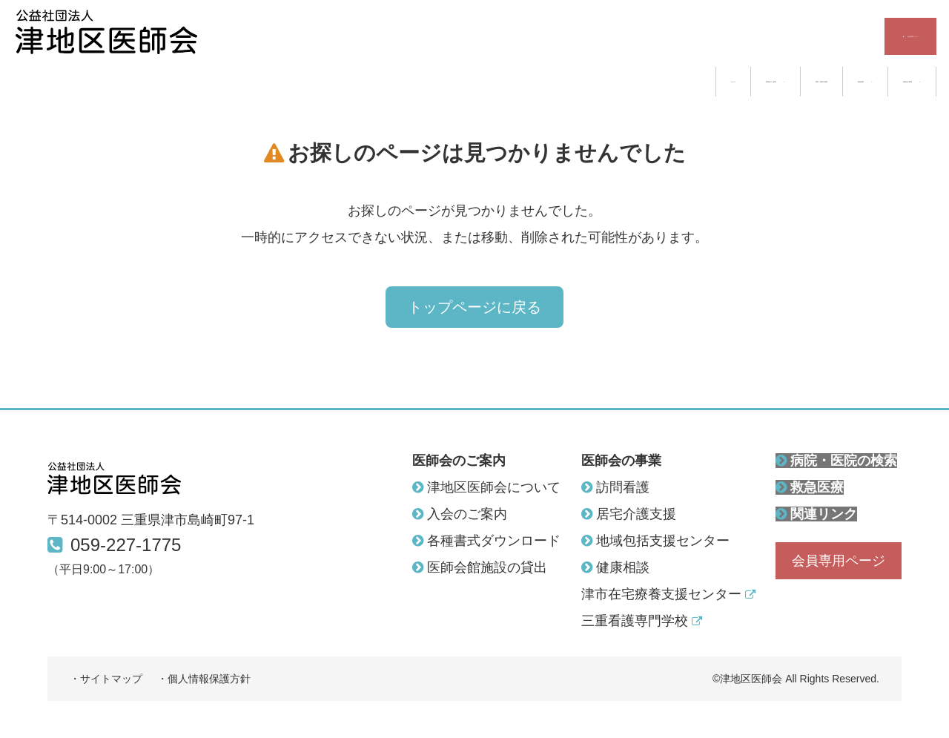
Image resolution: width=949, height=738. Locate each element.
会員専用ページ (865, 36)
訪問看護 (615, 487)
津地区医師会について (486, 487)
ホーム (383, 81)
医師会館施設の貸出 (479, 567)
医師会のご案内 (491, 81)
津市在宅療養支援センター (668, 594)
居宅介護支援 (628, 514)
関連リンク (816, 514)
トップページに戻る (474, 333)
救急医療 (752, 81)
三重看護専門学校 (641, 620)
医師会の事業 (870, 81)
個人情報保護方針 (209, 679)
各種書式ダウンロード (486, 540)
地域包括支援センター (655, 540)
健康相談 (615, 567)
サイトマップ (111, 679)
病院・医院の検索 (631, 81)
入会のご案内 (459, 514)
